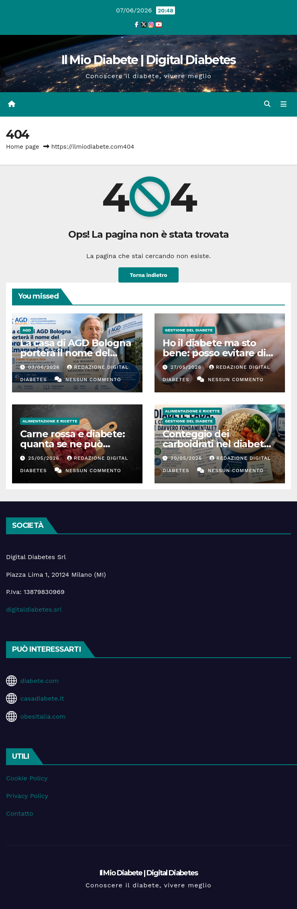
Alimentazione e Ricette (49, 421)
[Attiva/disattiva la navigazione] (283, 104)
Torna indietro (148, 275)
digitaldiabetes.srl (34, 609)
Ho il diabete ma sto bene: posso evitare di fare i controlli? (214, 353)
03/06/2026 (45, 367)
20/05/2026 (187, 458)
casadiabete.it (42, 698)
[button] (267, 104)
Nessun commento (93, 379)
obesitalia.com (42, 716)
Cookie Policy (26, 778)
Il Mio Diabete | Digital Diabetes (148, 60)
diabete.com (39, 681)
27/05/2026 (187, 367)
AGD (26, 330)
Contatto (19, 813)
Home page (22, 146)
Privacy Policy (27, 796)
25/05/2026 (44, 458)
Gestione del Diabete (189, 330)
